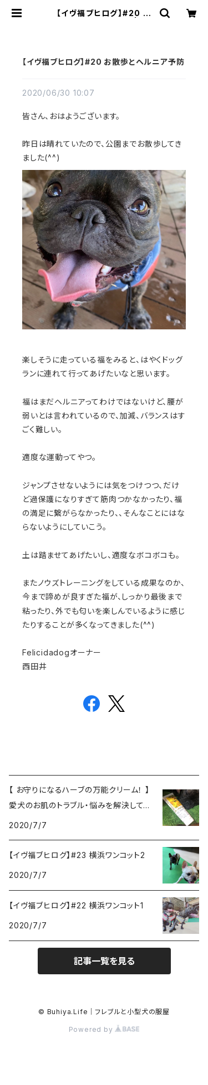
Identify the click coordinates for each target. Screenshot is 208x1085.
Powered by (104, 1029)
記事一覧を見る (104, 961)
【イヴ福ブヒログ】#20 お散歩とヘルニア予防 (103, 61)
